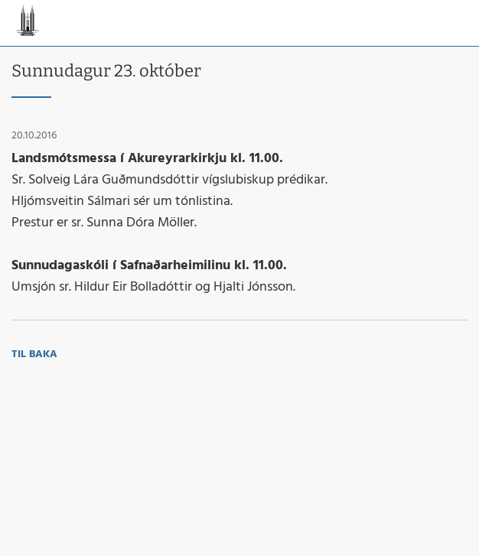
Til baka (34, 354)
